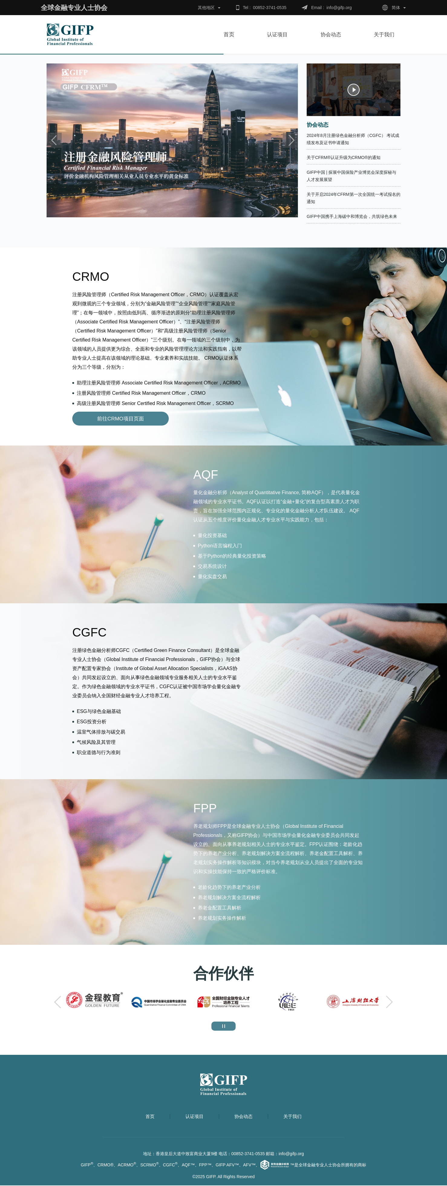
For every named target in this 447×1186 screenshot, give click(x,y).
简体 (396, 7)
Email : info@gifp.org (331, 7)
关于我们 (386, 34)
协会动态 (333, 34)
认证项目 (277, 34)
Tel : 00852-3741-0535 (264, 7)
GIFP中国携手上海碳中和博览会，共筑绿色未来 (352, 216)
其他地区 (206, 7)
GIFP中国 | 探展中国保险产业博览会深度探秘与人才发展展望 (351, 176)
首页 (229, 34)
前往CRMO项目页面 (101, 419)
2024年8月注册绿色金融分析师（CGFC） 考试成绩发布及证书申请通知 (353, 139)
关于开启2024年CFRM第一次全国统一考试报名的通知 (353, 198)
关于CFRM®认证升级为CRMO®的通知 (343, 157)
